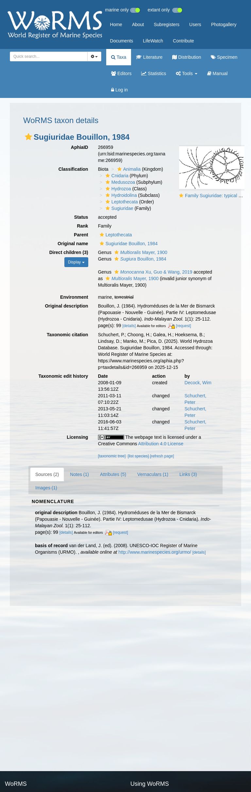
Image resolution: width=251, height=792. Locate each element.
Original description (66, 306)
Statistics (153, 73)
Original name (73, 243)
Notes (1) (79, 474)
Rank (82, 226)
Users (195, 24)
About (138, 24)
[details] (129, 326)
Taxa (118, 57)
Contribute (183, 40)
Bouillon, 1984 (139, 258)
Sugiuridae (118, 208)
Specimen (224, 57)
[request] (183, 326)
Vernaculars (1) (152, 474)
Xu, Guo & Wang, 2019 (152, 272)
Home (116, 24)
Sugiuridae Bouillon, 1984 (128, 243)
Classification (73, 169)
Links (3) (188, 474)
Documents (121, 40)
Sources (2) (47, 474)
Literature (149, 57)
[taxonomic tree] (112, 456)
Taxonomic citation (67, 334)
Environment (74, 297)
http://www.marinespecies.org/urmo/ (154, 552)
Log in (119, 89)
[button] (28, 137)
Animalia (128, 169)
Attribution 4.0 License (161, 443)
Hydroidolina (120, 195)
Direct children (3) (68, 252)
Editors (121, 73)
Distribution (186, 57)
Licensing (77, 437)
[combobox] (49, 56)
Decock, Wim (198, 382)
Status (81, 217)
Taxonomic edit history (63, 376)
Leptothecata (121, 201)
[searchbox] (47, 56)
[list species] (138, 456)
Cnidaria (116, 175)
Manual (217, 73)
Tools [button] (186, 73)
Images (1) (46, 487)
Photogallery (224, 24)
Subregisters (166, 24)
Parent (81, 234)
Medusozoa (119, 182)
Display (76, 262)
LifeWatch (153, 40)
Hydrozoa (117, 188)
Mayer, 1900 (140, 252)
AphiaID (79, 147)
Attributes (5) (113, 474)
